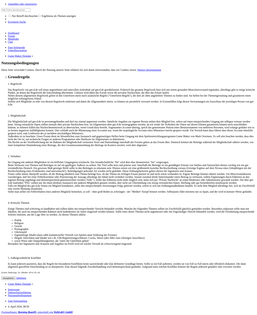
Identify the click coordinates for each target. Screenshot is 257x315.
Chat (10, 41)
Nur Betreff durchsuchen (23, 16)
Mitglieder (13, 39)
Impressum (14, 289)
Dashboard (13, 33)
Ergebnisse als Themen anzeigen (57, 16)
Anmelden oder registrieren (22, 4)
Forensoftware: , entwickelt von (37, 312)
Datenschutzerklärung (19, 292)
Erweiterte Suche (17, 21)
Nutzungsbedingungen (19, 295)
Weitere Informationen (149, 70)
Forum (11, 36)
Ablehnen (21, 278)
